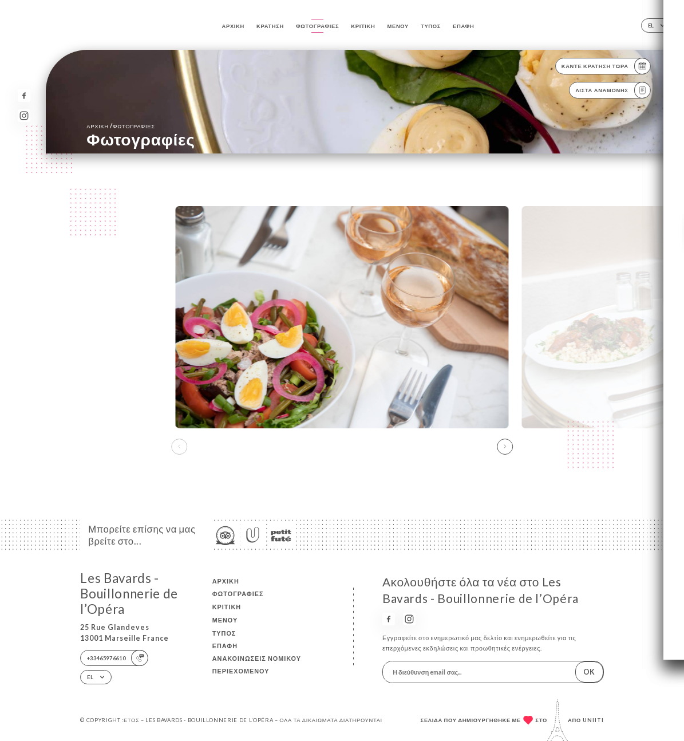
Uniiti (593, 720)
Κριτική (363, 26)
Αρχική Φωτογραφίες (120, 125)
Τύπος (431, 26)
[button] (505, 446)
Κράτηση (270, 26)
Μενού (398, 26)
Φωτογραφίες (317, 26)
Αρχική (233, 26)
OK (589, 672)
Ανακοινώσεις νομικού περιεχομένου (256, 665)
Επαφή (463, 26)
